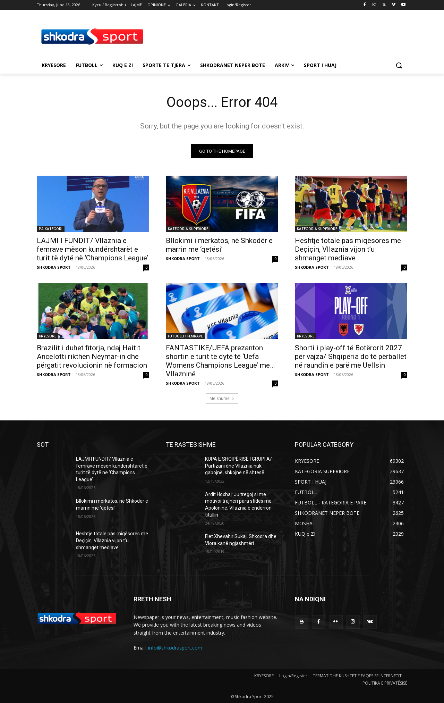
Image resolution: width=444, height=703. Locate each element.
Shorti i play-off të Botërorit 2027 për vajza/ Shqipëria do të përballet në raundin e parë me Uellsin (351, 356)
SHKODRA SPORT (54, 267)
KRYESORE (47, 336)
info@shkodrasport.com (175, 647)
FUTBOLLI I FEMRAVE (185, 336)
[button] (399, 65)
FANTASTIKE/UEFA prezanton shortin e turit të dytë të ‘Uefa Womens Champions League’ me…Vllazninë (220, 361)
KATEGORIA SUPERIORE (188, 228)
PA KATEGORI (50, 228)
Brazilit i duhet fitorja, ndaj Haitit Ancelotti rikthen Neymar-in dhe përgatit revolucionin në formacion (92, 356)
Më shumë (222, 398)
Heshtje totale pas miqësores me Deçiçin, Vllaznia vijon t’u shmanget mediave (348, 249)
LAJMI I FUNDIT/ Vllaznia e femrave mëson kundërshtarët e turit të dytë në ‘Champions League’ (92, 249)
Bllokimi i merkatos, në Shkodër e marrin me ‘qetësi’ (219, 244)
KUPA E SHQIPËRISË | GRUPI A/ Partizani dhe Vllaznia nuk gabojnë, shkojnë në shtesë (238, 465)
